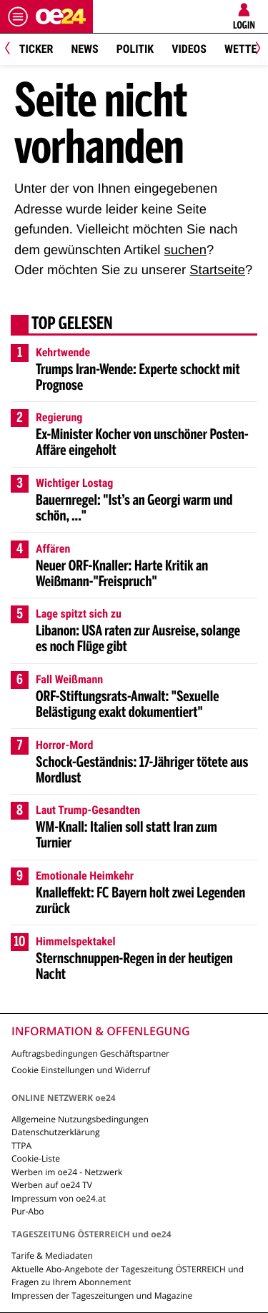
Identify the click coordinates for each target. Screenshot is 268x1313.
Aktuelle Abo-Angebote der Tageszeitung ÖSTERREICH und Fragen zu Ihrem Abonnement (127, 1275)
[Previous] (12, 49)
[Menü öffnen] (18, 16)
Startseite (217, 269)
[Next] (255, 49)
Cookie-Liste (35, 1158)
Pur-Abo (27, 1211)
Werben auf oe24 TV (51, 1185)
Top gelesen (72, 324)
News (84, 49)
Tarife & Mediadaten (52, 1255)
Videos (189, 49)
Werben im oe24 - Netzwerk (66, 1172)
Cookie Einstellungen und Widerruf (80, 1070)
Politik (135, 49)
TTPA (21, 1146)
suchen (185, 249)
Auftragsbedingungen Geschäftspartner (90, 1053)
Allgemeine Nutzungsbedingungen (80, 1119)
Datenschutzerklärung (55, 1132)
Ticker (36, 49)
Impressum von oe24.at (58, 1198)
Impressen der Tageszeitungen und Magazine (101, 1295)
